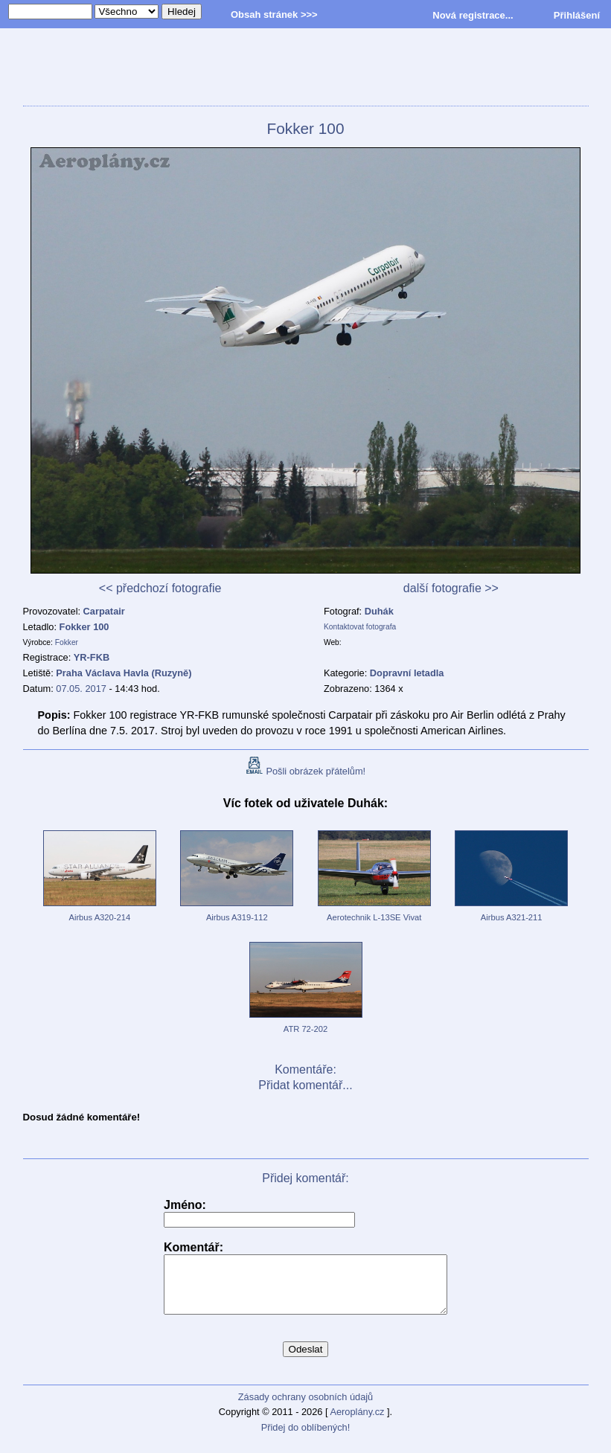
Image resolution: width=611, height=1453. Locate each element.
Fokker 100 (84, 626)
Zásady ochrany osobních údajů (305, 1408)
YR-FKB (91, 657)
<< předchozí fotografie (160, 588)
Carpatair (104, 611)
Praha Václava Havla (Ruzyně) (123, 673)
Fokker (66, 642)
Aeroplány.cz (357, 1422)
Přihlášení (577, 15)
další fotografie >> (451, 588)
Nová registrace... (472, 15)
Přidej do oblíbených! (306, 1438)
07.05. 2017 (81, 688)
